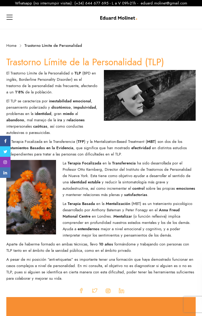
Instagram (5, 162)
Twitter (5, 151)
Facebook (5, 141)
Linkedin (5, 172)
